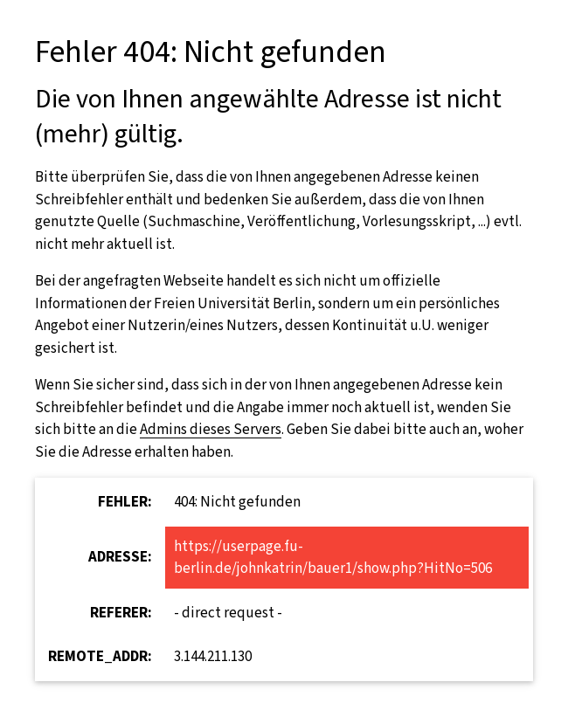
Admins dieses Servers (210, 429)
